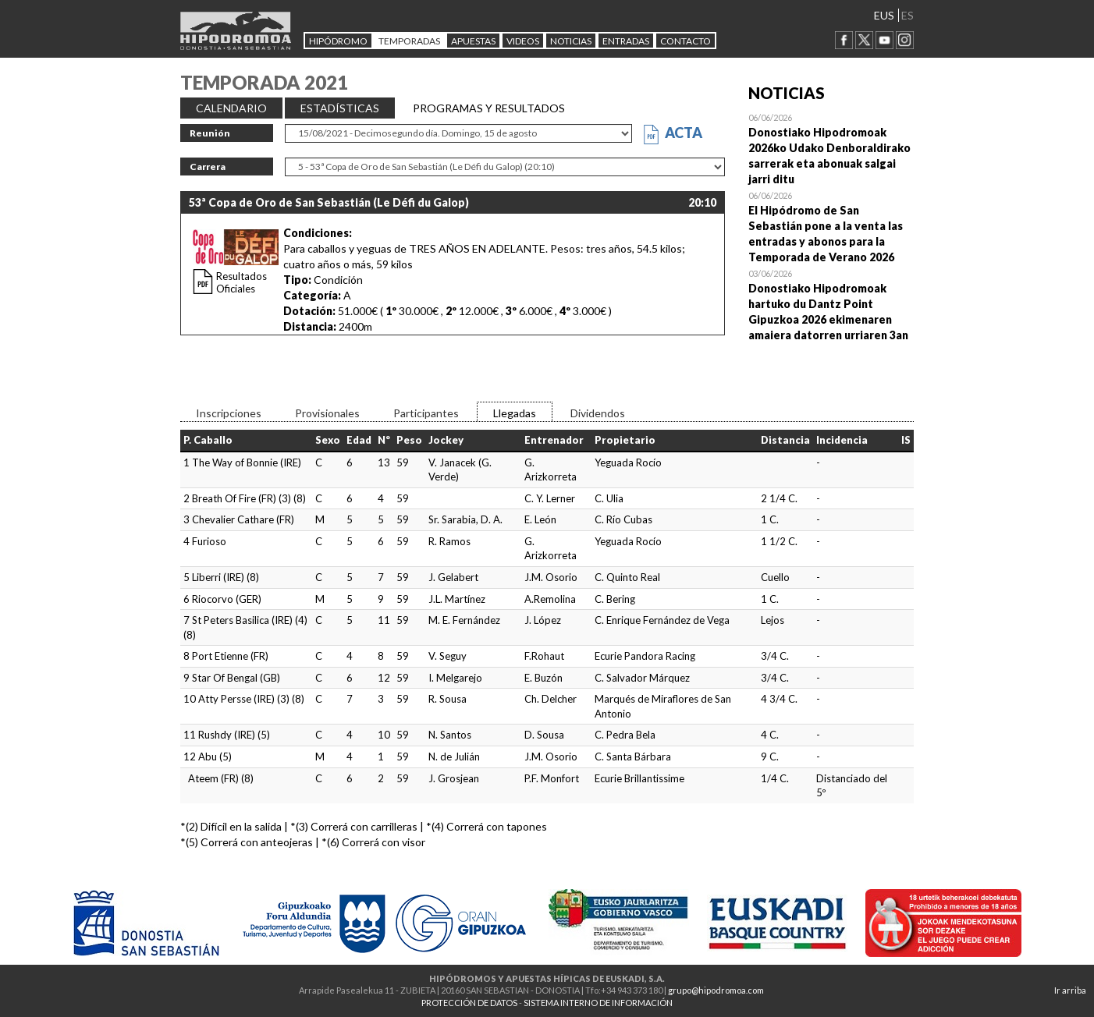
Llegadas (514, 413)
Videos (522, 41)
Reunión (210, 133)
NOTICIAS (570, 41)
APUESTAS (473, 41)
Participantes (426, 413)
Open (831, 148)
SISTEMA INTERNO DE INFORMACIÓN (598, 1003)
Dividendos (597, 413)
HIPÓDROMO (338, 41)
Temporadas (409, 41)
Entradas (625, 41)
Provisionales (327, 413)
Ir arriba (1070, 990)
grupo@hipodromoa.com (716, 990)
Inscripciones (228, 413)
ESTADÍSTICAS (339, 108)
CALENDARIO (231, 108)
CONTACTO (685, 41)
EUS (884, 15)
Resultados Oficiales (241, 282)
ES (907, 15)
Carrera (208, 166)
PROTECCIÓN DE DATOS (469, 1003)
